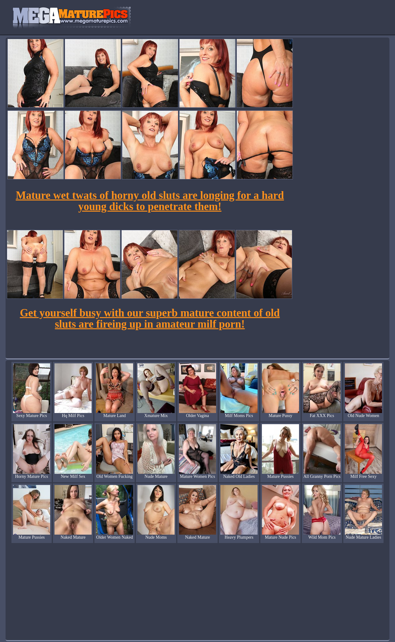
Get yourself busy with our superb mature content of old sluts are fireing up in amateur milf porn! (150, 318)
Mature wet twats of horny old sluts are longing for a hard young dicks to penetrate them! (150, 201)
